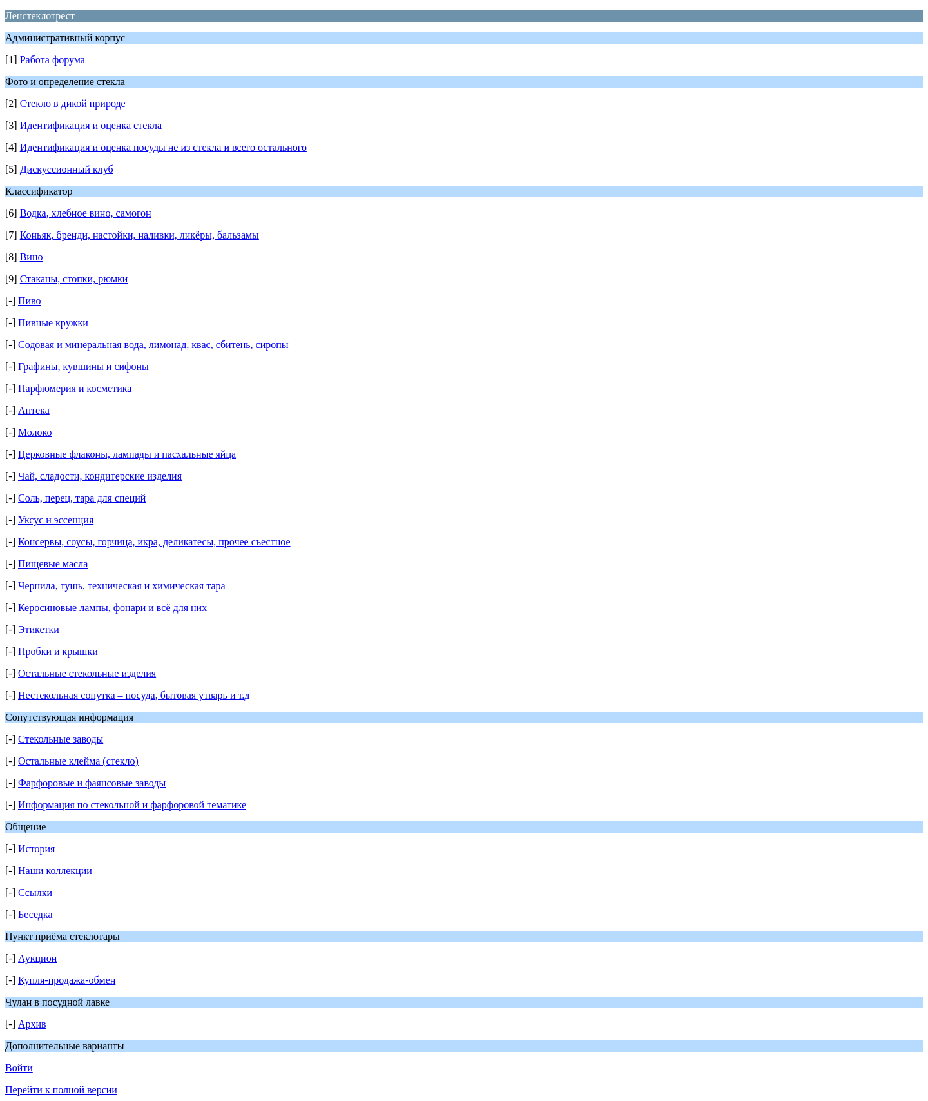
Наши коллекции (55, 870)
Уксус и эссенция (55, 519)
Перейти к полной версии (61, 1089)
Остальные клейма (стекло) (78, 760)
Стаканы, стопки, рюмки (74, 278)
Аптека (34, 410)
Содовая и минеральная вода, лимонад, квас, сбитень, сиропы (153, 344)
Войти (19, 1067)
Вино (31, 256)
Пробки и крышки (58, 651)
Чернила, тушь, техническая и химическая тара (122, 585)
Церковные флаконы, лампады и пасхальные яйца (127, 454)
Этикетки (38, 629)
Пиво (29, 300)
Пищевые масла (53, 563)
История (36, 848)
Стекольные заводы (60, 739)
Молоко (35, 432)
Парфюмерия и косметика (74, 388)
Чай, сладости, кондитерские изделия (100, 476)
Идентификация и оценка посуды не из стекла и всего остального (163, 147)
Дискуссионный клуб (66, 169)
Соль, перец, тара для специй (82, 497)
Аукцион (37, 958)
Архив (32, 1023)
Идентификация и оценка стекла (91, 125)
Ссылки (35, 892)
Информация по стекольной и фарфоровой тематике (132, 804)
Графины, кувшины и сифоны (83, 366)
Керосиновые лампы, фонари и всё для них (112, 607)
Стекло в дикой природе (73, 103)
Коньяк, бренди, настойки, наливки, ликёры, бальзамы (139, 234)
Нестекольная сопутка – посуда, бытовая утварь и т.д (133, 695)
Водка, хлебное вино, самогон (85, 213)
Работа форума (52, 59)
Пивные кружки (53, 322)
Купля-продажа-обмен (66, 980)
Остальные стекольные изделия (87, 673)
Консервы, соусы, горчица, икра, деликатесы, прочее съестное (154, 541)
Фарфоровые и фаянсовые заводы (92, 782)
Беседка (35, 914)
